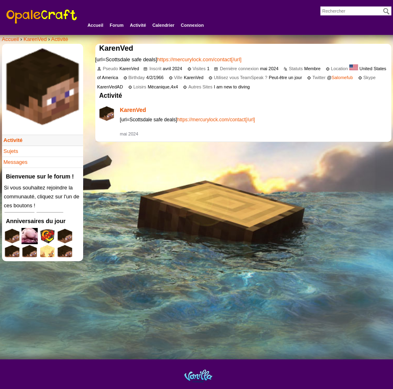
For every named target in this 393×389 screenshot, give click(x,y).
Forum (116, 25)
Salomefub (342, 77)
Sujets (11, 151)
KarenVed (133, 110)
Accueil (95, 25)
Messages (16, 162)
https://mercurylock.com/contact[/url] (199, 59)
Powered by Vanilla (198, 376)
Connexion (192, 25)
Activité (138, 25)
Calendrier (163, 25)
